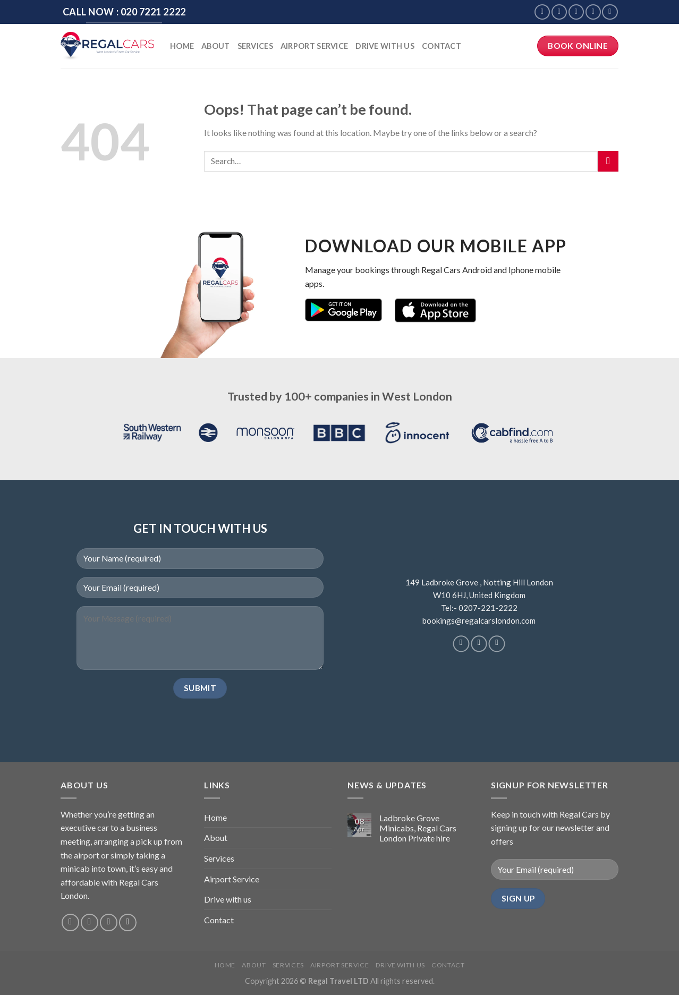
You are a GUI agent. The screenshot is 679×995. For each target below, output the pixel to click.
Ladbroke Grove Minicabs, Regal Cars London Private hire (417, 828)
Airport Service (314, 45)
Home (182, 45)
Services (255, 45)
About (215, 45)
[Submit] (608, 161)
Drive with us (384, 45)
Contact (441, 45)
